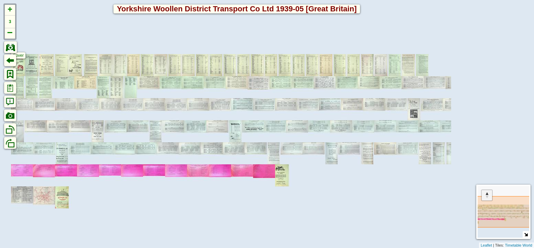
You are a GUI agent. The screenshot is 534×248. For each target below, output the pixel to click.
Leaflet (486, 245)
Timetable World (518, 245)
